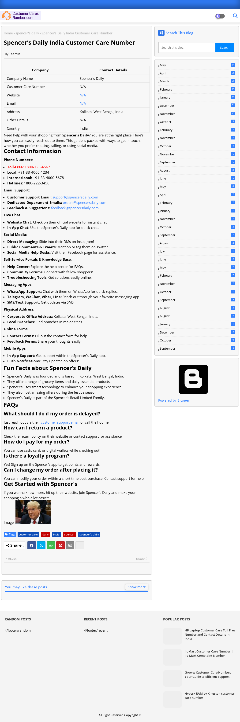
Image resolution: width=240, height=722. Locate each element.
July (197, 251)
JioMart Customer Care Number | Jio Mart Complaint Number (209, 653)
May (197, 65)
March (197, 81)
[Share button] (79, 545)
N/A (83, 95)
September (197, 162)
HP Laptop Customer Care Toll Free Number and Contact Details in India (210, 634)
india (56, 534)
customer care (28, 534)
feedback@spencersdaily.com (75, 207)
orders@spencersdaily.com (84, 202)
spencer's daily (27, 33)
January (197, 97)
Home (8, 33)
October (197, 122)
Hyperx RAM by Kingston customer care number (210, 695)
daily (45, 534)
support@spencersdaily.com (75, 197)
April (197, 73)
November (197, 114)
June (197, 178)
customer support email (60, 422)
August (197, 170)
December (197, 105)
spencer (69, 534)
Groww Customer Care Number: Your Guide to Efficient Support (208, 674)
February (197, 89)
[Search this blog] (187, 47)
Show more (137, 587)
